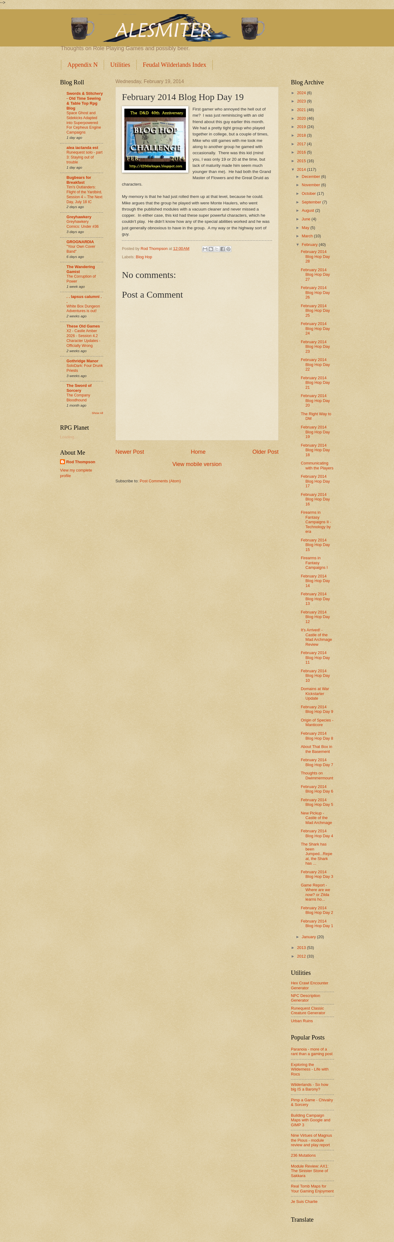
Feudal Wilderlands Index (175, 64)
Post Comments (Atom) (160, 481)
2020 (302, 118)
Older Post (265, 452)
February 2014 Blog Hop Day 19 (315, 432)
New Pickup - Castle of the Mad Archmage (316, 818)
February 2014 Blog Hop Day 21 (315, 383)
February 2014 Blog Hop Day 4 (317, 833)
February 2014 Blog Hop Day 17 (315, 481)
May (306, 227)
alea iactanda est (82, 147)
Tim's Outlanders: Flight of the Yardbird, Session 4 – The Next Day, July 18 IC (84, 194)
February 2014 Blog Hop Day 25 (315, 310)
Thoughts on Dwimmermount (317, 775)
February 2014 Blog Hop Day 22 (315, 364)
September (312, 202)
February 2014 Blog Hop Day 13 (315, 599)
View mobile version (197, 464)
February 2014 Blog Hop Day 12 (315, 617)
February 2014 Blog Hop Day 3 (317, 874)
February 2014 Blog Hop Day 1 (317, 923)
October (309, 193)
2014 (302, 169)
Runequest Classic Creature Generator (308, 1010)
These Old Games (83, 326)
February (310, 244)
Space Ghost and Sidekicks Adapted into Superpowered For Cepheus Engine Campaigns (83, 123)
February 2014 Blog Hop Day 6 (317, 789)
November (311, 185)
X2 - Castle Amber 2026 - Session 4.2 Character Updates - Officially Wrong (83, 338)
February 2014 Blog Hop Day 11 (315, 657)
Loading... (69, 437)
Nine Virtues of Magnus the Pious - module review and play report (311, 1140)
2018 (302, 135)
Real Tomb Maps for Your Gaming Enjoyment (312, 1188)
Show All (97, 413)
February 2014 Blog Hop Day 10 (315, 676)
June (307, 219)
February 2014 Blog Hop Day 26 (315, 292)
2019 (302, 126)
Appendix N (82, 64)
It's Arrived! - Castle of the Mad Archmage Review (316, 637)
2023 (302, 101)
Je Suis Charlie (304, 1201)
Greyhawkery (78, 217)
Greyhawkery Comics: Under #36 (82, 224)
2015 (302, 161)
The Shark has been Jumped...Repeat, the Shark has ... (316, 854)
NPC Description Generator (305, 998)
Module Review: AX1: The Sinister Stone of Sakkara (309, 1171)
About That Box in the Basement (316, 749)
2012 (302, 956)
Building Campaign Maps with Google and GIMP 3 (310, 1120)
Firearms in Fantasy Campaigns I (314, 563)
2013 (302, 947)
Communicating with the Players (317, 465)
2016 (302, 152)
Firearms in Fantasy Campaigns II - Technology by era (316, 522)
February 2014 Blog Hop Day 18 (315, 450)
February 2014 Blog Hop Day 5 (317, 802)
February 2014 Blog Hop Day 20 (315, 400)
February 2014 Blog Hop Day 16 (315, 499)
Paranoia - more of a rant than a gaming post (311, 1051)
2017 (302, 144)
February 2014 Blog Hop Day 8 (317, 735)
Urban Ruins (302, 1021)
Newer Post (129, 452)
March (308, 236)
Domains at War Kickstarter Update (315, 693)
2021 (302, 109)
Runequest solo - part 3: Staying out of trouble (84, 157)
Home (198, 452)
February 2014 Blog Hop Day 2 (317, 910)
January (309, 937)
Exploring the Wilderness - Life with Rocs (309, 1069)
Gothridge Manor (82, 361)
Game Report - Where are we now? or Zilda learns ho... (315, 892)
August (308, 210)
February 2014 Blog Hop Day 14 (315, 581)
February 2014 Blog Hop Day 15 (315, 545)
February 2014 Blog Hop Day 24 (315, 328)
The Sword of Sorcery (79, 388)
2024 (302, 92)
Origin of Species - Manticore (317, 722)
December (311, 176)
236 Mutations (303, 1155)
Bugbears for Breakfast (78, 180)
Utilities (120, 64)
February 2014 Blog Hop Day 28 (315, 256)
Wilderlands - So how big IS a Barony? (309, 1086)
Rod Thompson (80, 462)
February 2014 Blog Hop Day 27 (315, 274)
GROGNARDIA (80, 241)
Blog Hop (144, 257)
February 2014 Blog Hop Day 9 (317, 709)
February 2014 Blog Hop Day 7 (317, 762)
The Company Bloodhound (78, 397)
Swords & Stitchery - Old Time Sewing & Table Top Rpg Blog (84, 101)
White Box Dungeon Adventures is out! (83, 308)
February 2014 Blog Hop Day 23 (315, 347)
